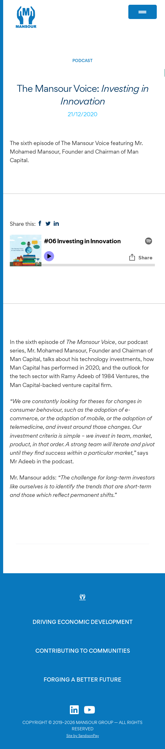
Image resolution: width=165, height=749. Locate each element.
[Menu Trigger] (142, 12)
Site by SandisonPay (82, 735)
